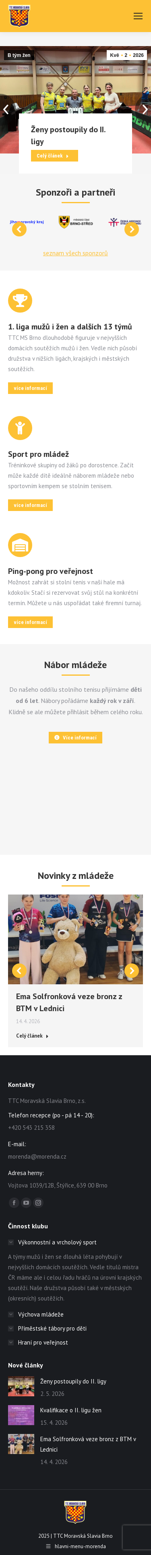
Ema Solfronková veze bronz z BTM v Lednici (88, 1444)
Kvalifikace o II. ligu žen (70, 1410)
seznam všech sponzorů (75, 253)
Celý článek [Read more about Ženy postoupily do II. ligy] (53, 156)
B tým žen (19, 55)
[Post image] (21, 1386)
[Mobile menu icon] (138, 16)
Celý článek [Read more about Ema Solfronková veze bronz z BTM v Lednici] (32, 1035)
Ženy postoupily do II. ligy (73, 1381)
